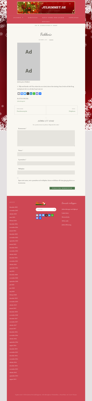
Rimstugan (33, 17)
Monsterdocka (65, 217)
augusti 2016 (13, 345)
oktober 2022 (13, 254)
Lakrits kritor (65, 213)
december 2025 (14, 207)
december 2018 (14, 312)
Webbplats (21, 169)
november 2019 (14, 301)
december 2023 (14, 234)
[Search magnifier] (55, 209)
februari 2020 (13, 295)
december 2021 (14, 258)
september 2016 (14, 342)
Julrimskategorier (45, 25)
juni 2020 (12, 288)
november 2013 (14, 369)
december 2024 (14, 224)
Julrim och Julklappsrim (34, 394)
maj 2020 (12, 291)
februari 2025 (13, 220)
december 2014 (14, 355)
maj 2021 (12, 271)
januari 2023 (13, 244)
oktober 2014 (13, 362)
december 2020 (14, 274)
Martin (51, 39)
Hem (36, 25)
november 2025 (14, 210)
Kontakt (46, 21)
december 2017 (14, 318)
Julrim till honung (66, 225)
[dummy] (28, 52)
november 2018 (14, 315)
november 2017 (14, 322)
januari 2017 (13, 328)
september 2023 (14, 241)
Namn (20, 150)
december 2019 (14, 298)
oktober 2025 (13, 214)
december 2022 (14, 247)
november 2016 (14, 335)
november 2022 (14, 251)
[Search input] (45, 209)
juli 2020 (12, 285)
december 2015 (14, 349)
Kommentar (22, 128)
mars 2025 (12, 217)
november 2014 (14, 359)
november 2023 (14, 237)
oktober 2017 (13, 325)
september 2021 (14, 268)
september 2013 (14, 376)
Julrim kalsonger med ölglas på (70, 209)
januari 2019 (13, 308)
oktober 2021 (13, 264)
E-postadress (22, 160)
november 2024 (14, 227)
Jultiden (17, 17)
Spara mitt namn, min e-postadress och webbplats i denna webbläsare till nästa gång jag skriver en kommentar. (46, 181)
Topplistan (74, 17)
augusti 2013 (13, 379)
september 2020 (14, 281)
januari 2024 (13, 231)
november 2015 (14, 352)
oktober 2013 (13, 372)
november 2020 (14, 278)
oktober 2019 (13, 305)
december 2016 (14, 332)
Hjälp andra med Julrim (53, 17)
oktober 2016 (13, 339)
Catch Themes (73, 394)
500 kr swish (65, 221)
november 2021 (14, 261)
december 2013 (14, 366)
